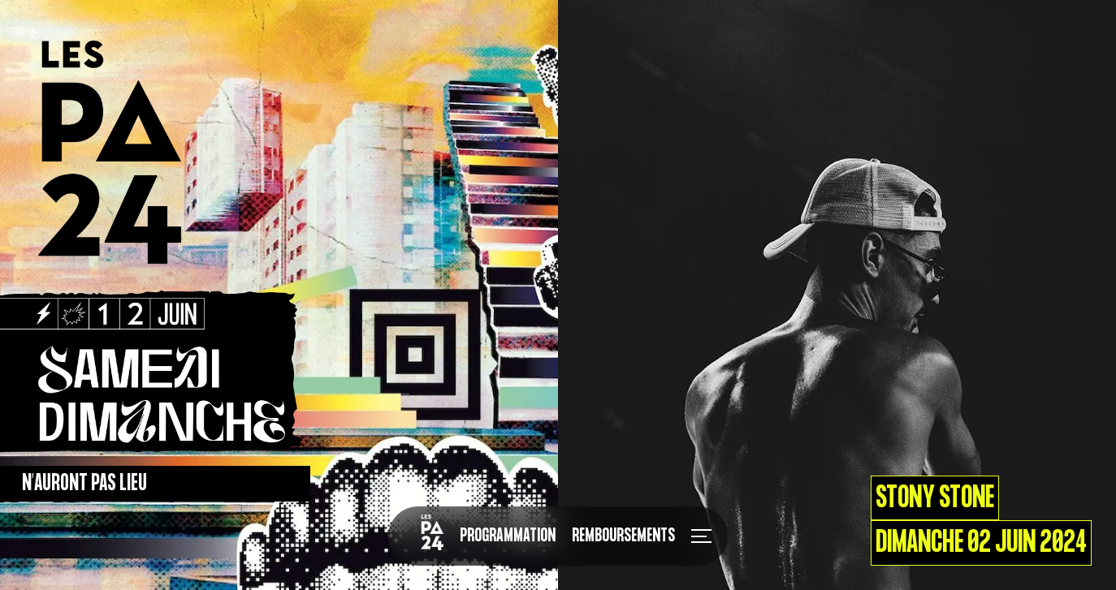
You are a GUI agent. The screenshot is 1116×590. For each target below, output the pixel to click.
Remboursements (623, 535)
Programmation (508, 535)
